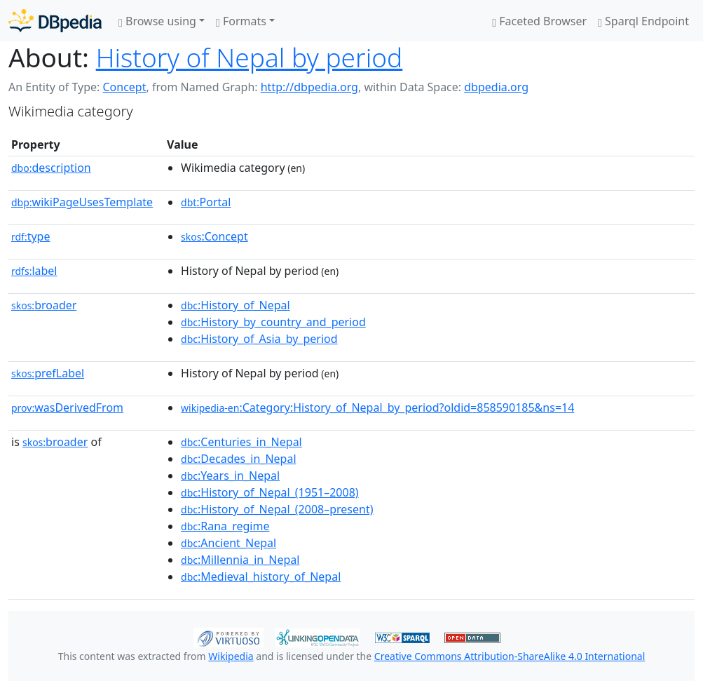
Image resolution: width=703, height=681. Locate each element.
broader (43, 305)
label (34, 270)
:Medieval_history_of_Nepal (261, 576)
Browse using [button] (157, 21)
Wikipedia (230, 656)
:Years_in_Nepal (230, 475)
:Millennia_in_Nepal (240, 559)
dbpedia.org (496, 87)
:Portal (206, 202)
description (51, 167)
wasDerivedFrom (67, 407)
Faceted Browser (539, 21)
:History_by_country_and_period (273, 322)
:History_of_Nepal (235, 305)
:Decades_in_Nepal (238, 458)
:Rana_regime (225, 526)
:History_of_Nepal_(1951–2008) (270, 492)
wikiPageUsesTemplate (82, 202)
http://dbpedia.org (309, 87)
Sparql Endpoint (643, 21)
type (30, 236)
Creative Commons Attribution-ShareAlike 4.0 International (509, 656)
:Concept (214, 236)
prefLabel (47, 373)
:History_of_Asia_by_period (259, 338)
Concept (124, 87)
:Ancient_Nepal (228, 543)
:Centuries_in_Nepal (241, 442)
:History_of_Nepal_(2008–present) (277, 509)
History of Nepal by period (249, 57)
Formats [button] (241, 21)
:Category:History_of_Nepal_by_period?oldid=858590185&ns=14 (377, 407)
